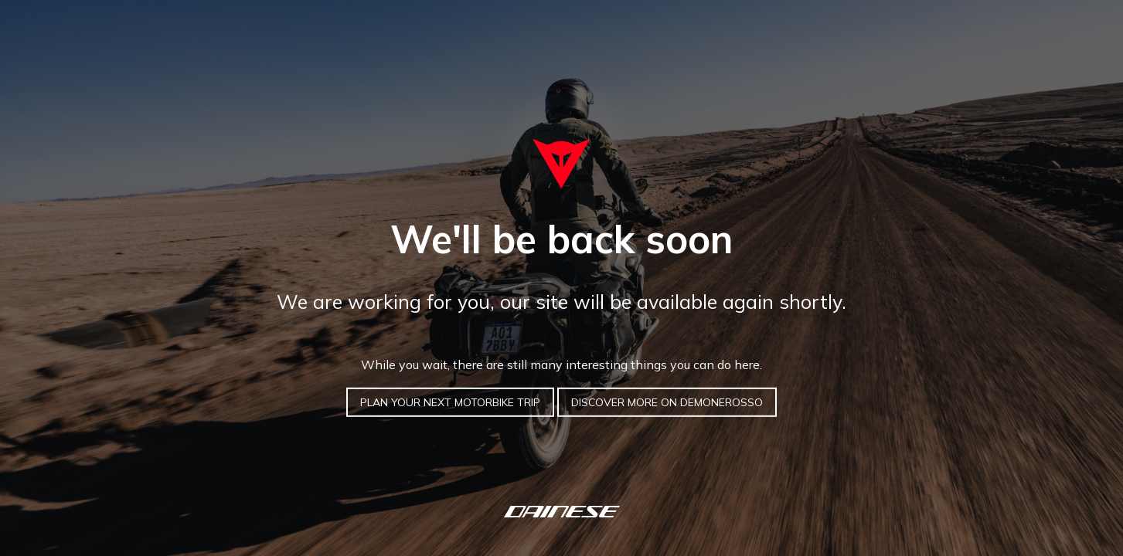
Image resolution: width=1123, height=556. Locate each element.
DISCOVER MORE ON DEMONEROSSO (667, 402)
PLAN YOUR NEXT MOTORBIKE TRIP (450, 402)
